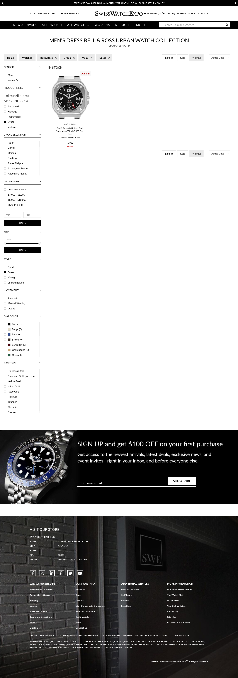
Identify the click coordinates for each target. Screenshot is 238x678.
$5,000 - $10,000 (17, 200)
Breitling (12, 158)
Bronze (12, 412)
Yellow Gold (14, 381)
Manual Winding (16, 303)
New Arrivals (25, 25)
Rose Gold (13, 391)
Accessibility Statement (179, 622)
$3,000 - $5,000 (16, 194)
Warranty (34, 606)
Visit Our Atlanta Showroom (90, 606)
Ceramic (12, 407)
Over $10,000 (15, 205)
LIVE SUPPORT (70, 13)
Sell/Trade (126, 595)
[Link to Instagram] (42, 573)
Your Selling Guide (176, 606)
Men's (11, 75)
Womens (102, 25)
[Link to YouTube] (80, 573)
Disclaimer (35, 627)
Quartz (11, 308)
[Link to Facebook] (33, 573)
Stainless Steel (16, 371)
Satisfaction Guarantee (42, 589)
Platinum (12, 397)
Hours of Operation (85, 611)
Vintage (12, 127)
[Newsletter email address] (136, 484)
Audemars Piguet (17, 173)
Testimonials (82, 617)
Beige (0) (15, 329)
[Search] (194, 24)
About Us (80, 589)
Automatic (13, 298)
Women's (13, 80)
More (141, 25)
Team (78, 595)
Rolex (11, 142)
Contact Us (81, 627)
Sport (11, 267)
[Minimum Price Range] (12, 215)
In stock (169, 58)
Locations (126, 606)
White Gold (14, 386)
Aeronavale (14, 106)
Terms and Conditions (41, 617)
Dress (11, 272)
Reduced (123, 25)
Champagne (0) (18, 350)
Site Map (171, 617)
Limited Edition (16, 282)
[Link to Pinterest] (61, 573)
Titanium (12, 402)
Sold (182, 58)
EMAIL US (183, 13)
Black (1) (15, 324)
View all (196, 58)
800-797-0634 (80, 559)
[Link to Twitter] (70, 573)
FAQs (78, 622)
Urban (11, 122)
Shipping (34, 600)
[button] (219, 57)
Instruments (14, 117)
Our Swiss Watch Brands (179, 589)
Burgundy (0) (17, 345)
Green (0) (15, 355)
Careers (80, 600)
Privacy (33, 622)
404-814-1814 (48, 13)
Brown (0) (15, 339)
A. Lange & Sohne (18, 168)
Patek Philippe (15, 163)
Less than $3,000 (17, 189)
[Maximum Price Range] (32, 215)
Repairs (125, 600)
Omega (12, 153)
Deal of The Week (130, 589)
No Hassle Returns (39, 611)
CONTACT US (199, 13)
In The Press (173, 600)
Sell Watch (52, 25)
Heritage (12, 111)
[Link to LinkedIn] (52, 573)
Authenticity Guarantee (42, 595)
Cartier (11, 148)
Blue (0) (14, 334)
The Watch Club (175, 595)
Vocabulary (172, 611)
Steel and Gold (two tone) (21, 376)
